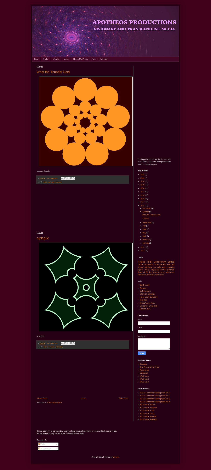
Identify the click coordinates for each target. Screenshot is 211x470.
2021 (143, 178)
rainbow (148, 267)
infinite (163, 270)
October (146, 212)
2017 (143, 192)
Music (66, 59)
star (49, 182)
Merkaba (143, 300)
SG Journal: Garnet (147, 405)
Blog (36, 59)
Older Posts (123, 398)
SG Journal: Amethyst (148, 419)
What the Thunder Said (53, 72)
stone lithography (158, 274)
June (145, 229)
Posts (41, 444)
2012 (143, 247)
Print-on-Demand (100, 59)
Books (45, 59)
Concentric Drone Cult (148, 306)
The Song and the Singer (149, 367)
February (146, 240)
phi (173, 264)
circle (45, 182)
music (147, 270)
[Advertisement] (83, 208)
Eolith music (144, 285)
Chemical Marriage (147, 294)
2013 (143, 205)
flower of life (143, 272)
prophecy (170, 270)
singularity (155, 270)
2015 (143, 199)
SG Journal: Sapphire (148, 408)
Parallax (143, 288)
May (144, 233)
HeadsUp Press (80, 59)
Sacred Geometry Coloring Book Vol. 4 (155, 402)
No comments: (52, 178)
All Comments (44, 449)
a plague (43, 238)
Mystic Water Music (147, 303)
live (164, 272)
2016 (143, 195)
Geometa (143, 364)
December (147, 208)
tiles (150, 272)
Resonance (144, 370)
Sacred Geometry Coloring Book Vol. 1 (155, 393)
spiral (171, 261)
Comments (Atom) (54, 402)
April (145, 236)
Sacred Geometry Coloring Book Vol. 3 (155, 399)
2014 (143, 202)
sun (52, 182)
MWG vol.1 (144, 376)
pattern (163, 264)
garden (171, 272)
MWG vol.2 (144, 379)
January (146, 243)
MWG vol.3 (144, 382)
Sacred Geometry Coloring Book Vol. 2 (155, 396)
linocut (155, 272)
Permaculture (145, 309)
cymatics (170, 267)
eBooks (56, 59)
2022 (143, 175)
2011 (143, 251)
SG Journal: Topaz (147, 414)
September (147, 222)
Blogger (116, 457)
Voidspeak (144, 373)
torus (156, 264)
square (140, 270)
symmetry (58, 182)
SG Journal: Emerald (148, 417)
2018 (143, 188)
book (160, 272)
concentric (51, 347)
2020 (143, 181)
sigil (167, 272)
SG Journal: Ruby (147, 411)
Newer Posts (42, 398)
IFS (149, 261)
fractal (141, 261)
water (164, 267)
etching (144, 274)
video (140, 274)
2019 (143, 185)
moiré (159, 267)
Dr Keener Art (145, 291)
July (144, 226)
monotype (150, 274)
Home (83, 398)
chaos (140, 267)
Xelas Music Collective (149, 297)
